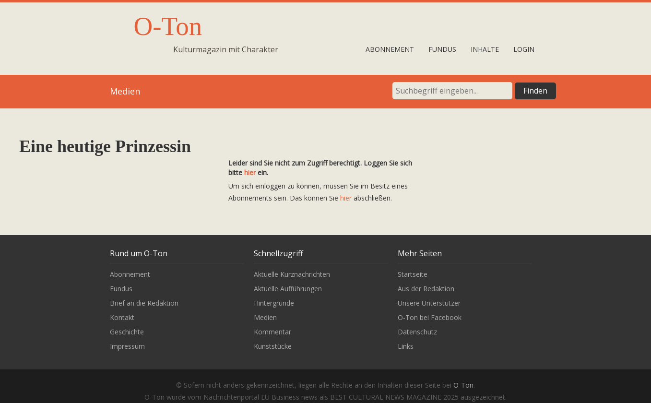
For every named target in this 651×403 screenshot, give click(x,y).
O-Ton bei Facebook (430, 317)
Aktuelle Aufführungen (288, 288)
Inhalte (485, 49)
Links (406, 346)
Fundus (442, 49)
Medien (265, 317)
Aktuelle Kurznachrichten (292, 274)
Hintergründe (274, 303)
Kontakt (122, 317)
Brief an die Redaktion (144, 303)
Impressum (127, 346)
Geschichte (127, 331)
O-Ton (168, 26)
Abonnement (390, 49)
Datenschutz (417, 331)
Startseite (412, 274)
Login (523, 49)
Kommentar (272, 331)
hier (250, 172)
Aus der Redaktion (426, 288)
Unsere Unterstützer (429, 303)
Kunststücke (273, 346)
